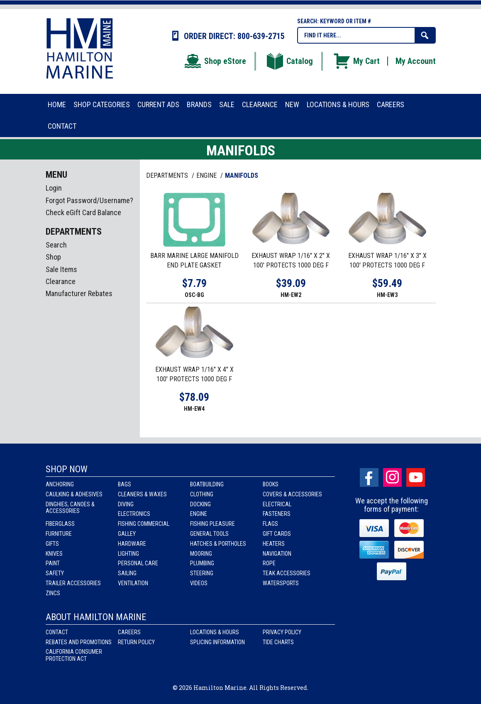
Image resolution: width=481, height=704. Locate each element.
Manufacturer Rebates (79, 293)
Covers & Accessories (292, 494)
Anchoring (60, 484)
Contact (57, 632)
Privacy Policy (282, 632)
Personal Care (138, 563)
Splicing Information (217, 642)
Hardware (132, 543)
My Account (416, 61)
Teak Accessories (286, 573)
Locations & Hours (214, 632)
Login (54, 188)
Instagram (392, 477)
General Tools (209, 533)
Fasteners (277, 513)
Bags (124, 484)
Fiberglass (60, 523)
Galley (127, 533)
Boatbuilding (207, 484)
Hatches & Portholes (218, 543)
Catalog (289, 61)
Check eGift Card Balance (83, 212)
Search (56, 244)
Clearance (61, 281)
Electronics (134, 513)
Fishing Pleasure (212, 523)
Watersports (281, 583)
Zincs (53, 593)
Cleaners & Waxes (142, 494)
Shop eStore (214, 61)
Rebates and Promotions (79, 642)
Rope (269, 563)
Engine (198, 513)
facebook (369, 477)
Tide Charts (278, 642)
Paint (53, 563)
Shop (53, 257)
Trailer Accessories (73, 583)
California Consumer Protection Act (74, 655)
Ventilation (133, 583)
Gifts (52, 543)
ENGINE (207, 175)
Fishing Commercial (143, 523)
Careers (129, 632)
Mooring (201, 553)
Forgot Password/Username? (89, 200)
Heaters (274, 543)
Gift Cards (277, 533)
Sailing (127, 573)
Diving (126, 504)
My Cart (356, 61)
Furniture (59, 533)
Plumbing (202, 563)
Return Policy (136, 642)
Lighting (128, 553)
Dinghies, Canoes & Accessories (70, 508)
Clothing (201, 494)
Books (270, 484)
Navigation (277, 553)
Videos (199, 583)
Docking (200, 504)
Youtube (415, 477)
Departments (168, 175)
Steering (201, 573)
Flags (270, 523)
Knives (54, 553)
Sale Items (61, 269)
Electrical (277, 504)
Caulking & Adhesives (74, 494)
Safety (55, 573)
